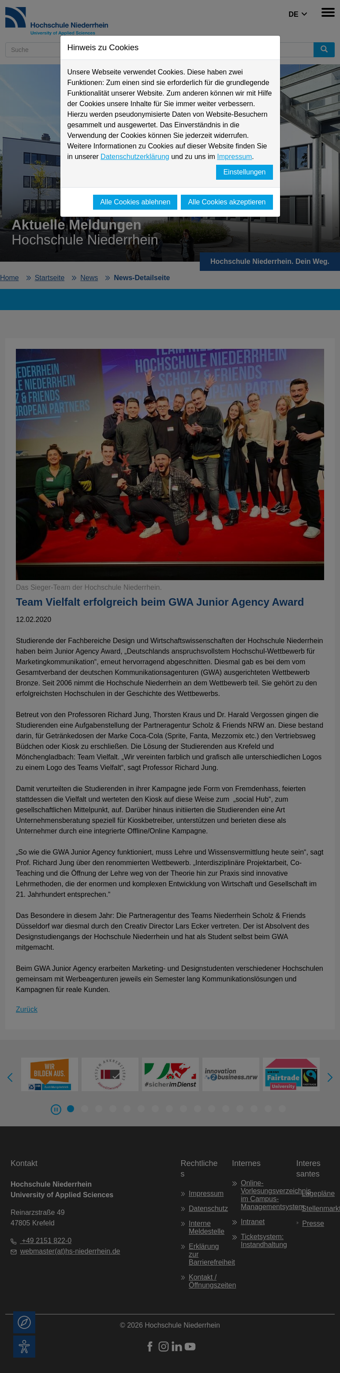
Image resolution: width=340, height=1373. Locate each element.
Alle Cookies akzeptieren (226, 202)
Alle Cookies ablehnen (135, 202)
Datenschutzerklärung (135, 156)
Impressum (234, 156)
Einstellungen (244, 172)
